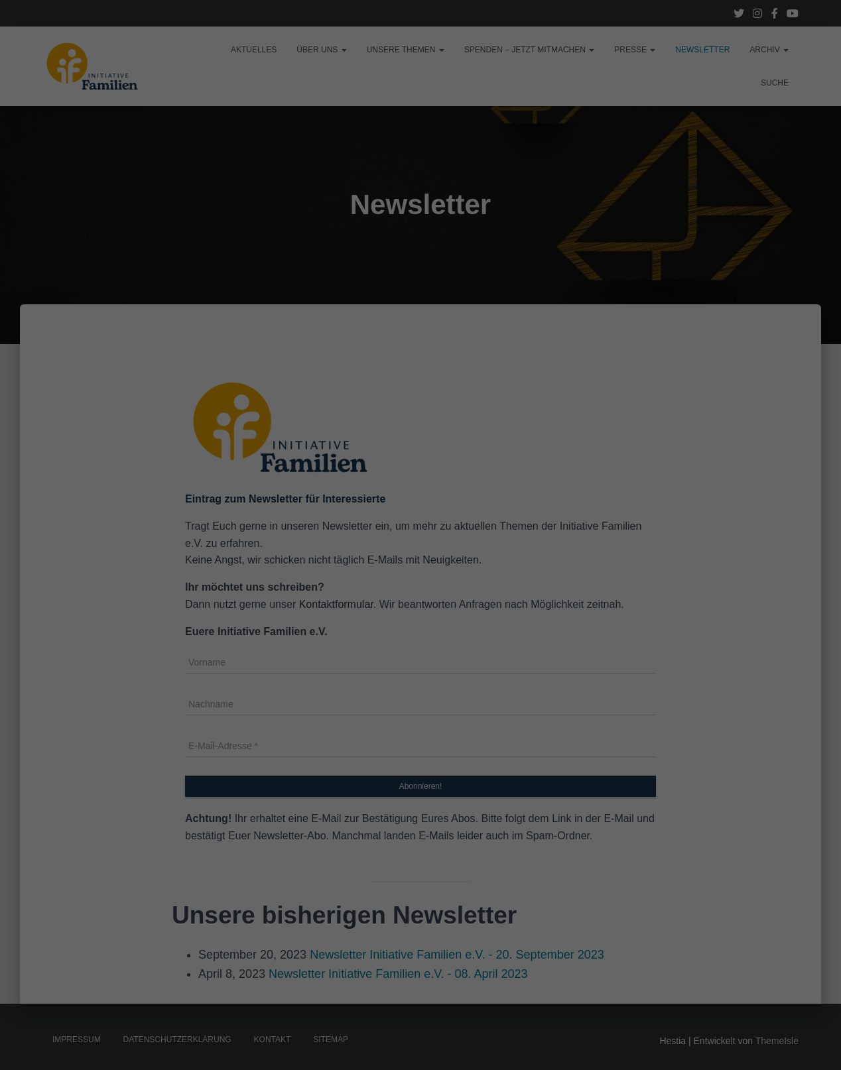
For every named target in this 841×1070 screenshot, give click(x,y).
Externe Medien (497, 217)
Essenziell (324, 217)
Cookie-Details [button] (400, 371)
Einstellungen (276, 187)
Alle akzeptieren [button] (420, 264)
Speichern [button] (421, 303)
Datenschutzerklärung (337, 173)
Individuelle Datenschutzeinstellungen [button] (421, 342)
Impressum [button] (447, 371)
